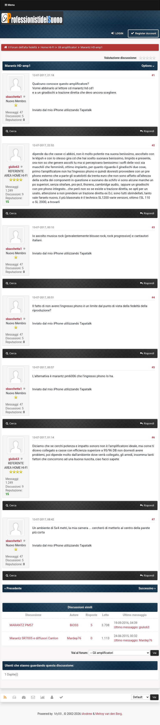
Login (117, 33)
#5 (153, 367)
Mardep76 (74, 638)
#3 (153, 227)
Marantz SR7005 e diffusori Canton (34, 638)
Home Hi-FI (47, 47)
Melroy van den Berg (108, 713)
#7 (153, 519)
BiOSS (74, 625)
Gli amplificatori (67, 47)
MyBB (58, 713)
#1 (153, 75)
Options (148, 65)
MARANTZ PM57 (21, 625)
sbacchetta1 (14, 96)
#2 (153, 145)
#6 (153, 437)
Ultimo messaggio (126, 627)
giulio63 (14, 167)
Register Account (143, 33)
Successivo (146, 588)
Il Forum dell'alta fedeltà (22, 47)
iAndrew (86, 713)
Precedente (13, 588)
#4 (153, 297)
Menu (10, 4)
